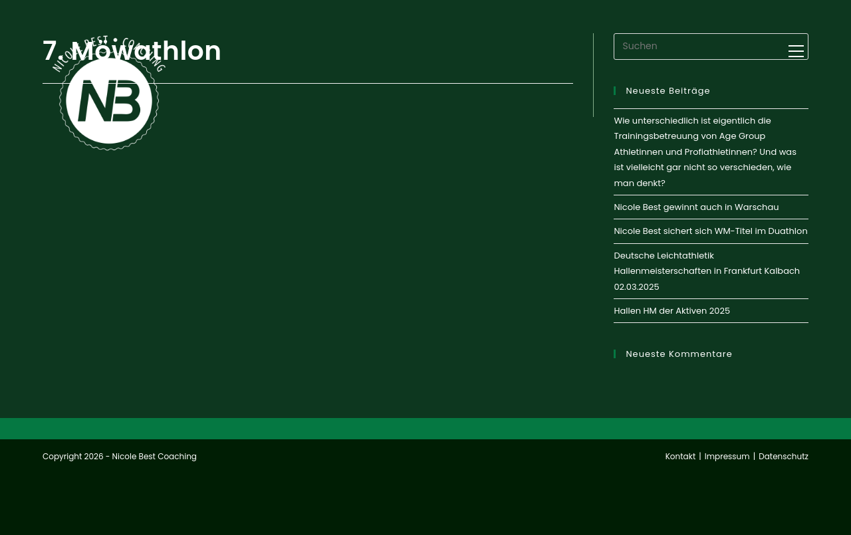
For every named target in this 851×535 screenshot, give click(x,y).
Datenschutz (783, 456)
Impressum (727, 456)
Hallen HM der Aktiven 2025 (672, 310)
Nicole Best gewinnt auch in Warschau (696, 207)
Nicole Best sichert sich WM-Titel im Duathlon (710, 231)
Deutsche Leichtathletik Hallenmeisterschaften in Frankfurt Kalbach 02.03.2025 (707, 271)
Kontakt (681, 456)
